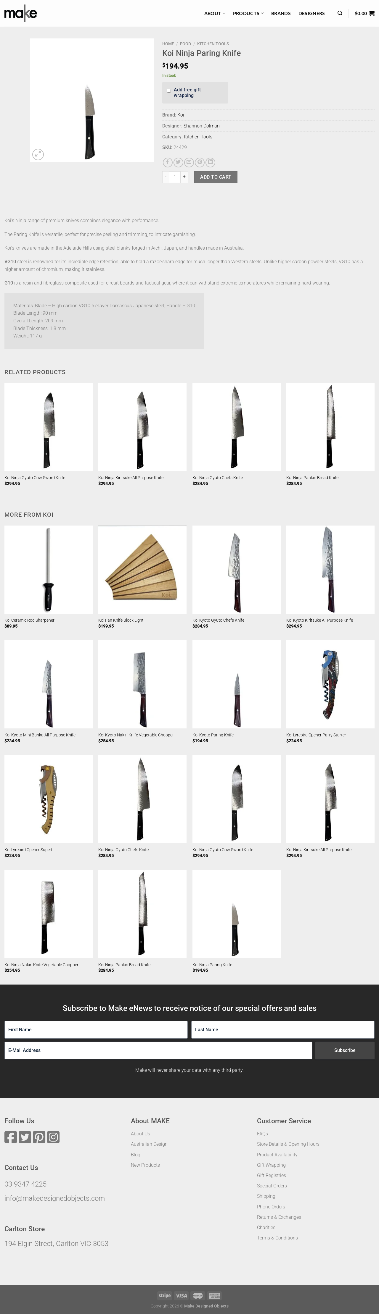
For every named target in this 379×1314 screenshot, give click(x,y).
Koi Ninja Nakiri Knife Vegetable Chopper (41, 964)
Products (248, 13)
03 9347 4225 (25, 1184)
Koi (180, 115)
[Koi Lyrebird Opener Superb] (48, 799)
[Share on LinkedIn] (210, 162)
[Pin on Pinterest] (200, 162)
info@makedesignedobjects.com (54, 1198)
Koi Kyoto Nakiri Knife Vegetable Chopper (136, 735)
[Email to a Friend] (189, 162)
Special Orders (272, 1186)
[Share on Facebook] (168, 162)
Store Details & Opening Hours (288, 1144)
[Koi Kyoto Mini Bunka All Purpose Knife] (48, 684)
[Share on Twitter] (178, 162)
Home (168, 43)
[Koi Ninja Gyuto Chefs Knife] (236, 427)
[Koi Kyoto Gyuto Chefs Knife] (236, 570)
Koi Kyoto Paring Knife (213, 735)
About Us (140, 1134)
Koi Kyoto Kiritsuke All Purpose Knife (319, 620)
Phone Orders (271, 1207)
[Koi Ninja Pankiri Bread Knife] (330, 427)
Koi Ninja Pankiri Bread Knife (312, 477)
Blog (135, 1155)
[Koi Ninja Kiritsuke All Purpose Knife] (142, 427)
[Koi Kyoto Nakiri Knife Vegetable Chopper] (142, 684)
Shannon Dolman (202, 126)
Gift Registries (271, 1175)
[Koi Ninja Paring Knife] (236, 914)
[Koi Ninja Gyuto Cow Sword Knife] (48, 427)
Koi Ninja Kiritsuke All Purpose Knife (130, 477)
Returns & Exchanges (279, 1217)
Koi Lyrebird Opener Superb (29, 849)
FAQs (262, 1134)
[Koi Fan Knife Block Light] (142, 570)
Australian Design (149, 1144)
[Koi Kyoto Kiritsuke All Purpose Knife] (330, 570)
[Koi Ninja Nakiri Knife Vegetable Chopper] (48, 914)
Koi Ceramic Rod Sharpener (29, 620)
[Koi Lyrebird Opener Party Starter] (330, 684)
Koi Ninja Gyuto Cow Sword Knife (34, 477)
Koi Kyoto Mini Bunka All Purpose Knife (40, 735)
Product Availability (277, 1155)
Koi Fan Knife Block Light (121, 620)
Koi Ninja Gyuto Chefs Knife (217, 477)
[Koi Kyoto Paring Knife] (236, 684)
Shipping (266, 1196)
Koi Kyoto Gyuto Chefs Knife (218, 620)
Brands (281, 13)
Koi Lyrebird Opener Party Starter (316, 735)
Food (185, 43)
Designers (311, 13)
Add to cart (215, 177)
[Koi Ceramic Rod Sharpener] (48, 570)
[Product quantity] (175, 177)
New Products (145, 1165)
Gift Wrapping (271, 1165)
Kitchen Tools (213, 43)
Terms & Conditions (277, 1238)
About (214, 13)
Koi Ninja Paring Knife (212, 964)
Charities (266, 1227)
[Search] (340, 13)
